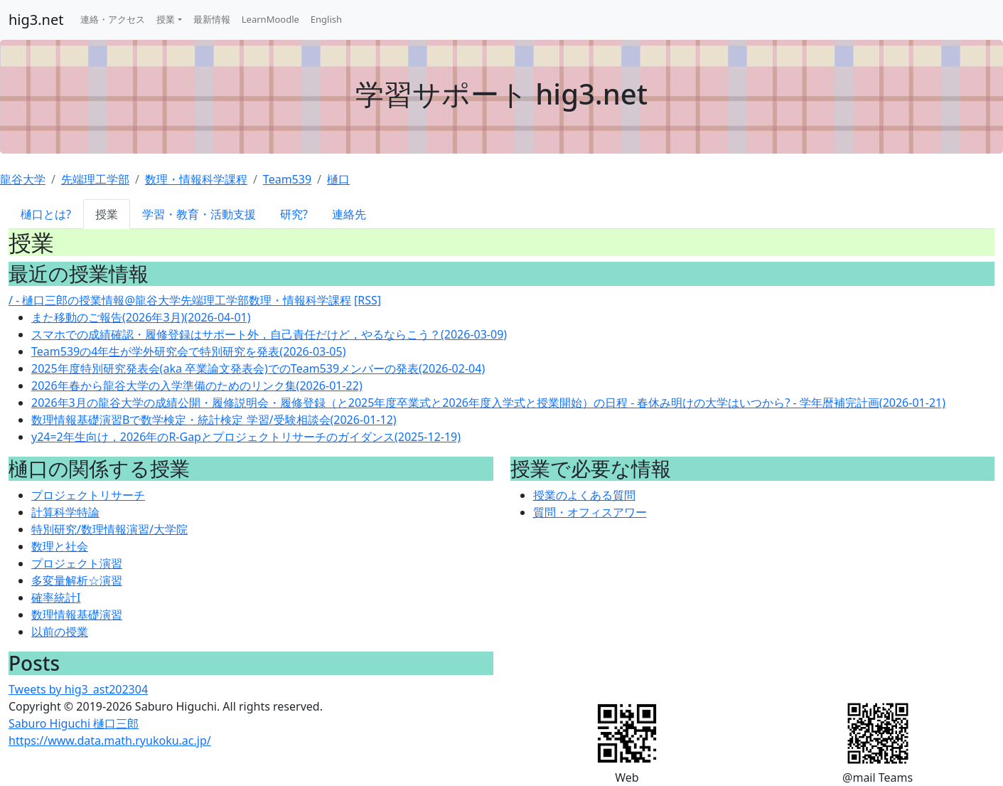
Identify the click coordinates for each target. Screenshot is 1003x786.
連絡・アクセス (112, 19)
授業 (165, 19)
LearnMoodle (270, 19)
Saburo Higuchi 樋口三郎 (74, 723)
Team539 (287, 179)
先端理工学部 (95, 179)
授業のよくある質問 (584, 495)
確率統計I (55, 597)
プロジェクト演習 (76, 563)
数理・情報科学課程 (196, 179)
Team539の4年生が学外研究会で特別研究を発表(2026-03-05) (188, 351)
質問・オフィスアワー (590, 512)
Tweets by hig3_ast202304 (78, 689)
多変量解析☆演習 (76, 580)
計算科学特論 (65, 512)
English (326, 19)
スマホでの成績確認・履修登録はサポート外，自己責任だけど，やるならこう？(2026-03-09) (269, 334)
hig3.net (36, 19)
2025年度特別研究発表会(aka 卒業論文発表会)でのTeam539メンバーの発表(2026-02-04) (258, 368)
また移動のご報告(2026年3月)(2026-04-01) (140, 317)
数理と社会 (59, 546)
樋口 (338, 179)
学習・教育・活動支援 (199, 214)
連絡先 (349, 214)
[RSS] (367, 300)
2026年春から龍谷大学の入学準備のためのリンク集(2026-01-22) (197, 385)
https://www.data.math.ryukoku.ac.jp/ (110, 740)
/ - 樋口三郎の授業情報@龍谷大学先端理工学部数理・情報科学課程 (180, 300)
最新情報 (211, 19)
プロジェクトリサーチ (88, 495)
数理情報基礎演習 (76, 614)
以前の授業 (59, 631)
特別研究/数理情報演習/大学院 (109, 529)
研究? (294, 214)
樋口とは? (46, 214)
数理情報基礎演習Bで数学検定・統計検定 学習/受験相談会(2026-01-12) (214, 419)
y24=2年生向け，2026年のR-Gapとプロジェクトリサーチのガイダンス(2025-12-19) (246, 437)
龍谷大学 (22, 179)
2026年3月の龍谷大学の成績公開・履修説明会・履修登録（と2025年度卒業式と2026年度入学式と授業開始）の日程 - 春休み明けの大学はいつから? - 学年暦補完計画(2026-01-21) (488, 402)
